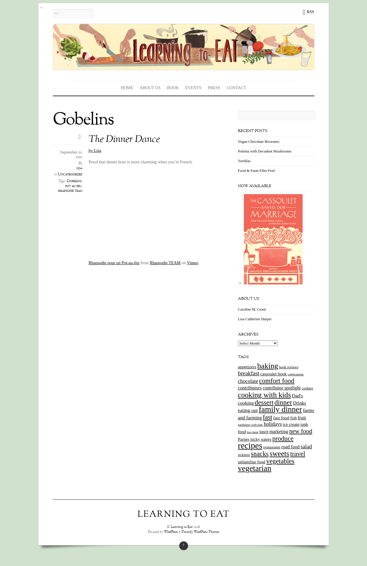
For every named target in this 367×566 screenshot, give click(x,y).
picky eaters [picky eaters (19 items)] (261, 439)
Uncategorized (70, 174)
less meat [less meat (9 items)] (252, 432)
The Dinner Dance (124, 140)
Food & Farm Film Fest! (256, 170)
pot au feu (73, 186)
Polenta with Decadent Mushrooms (264, 151)
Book (173, 87)
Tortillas (244, 161)
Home (127, 87)
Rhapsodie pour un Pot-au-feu (114, 262)
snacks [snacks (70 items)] (260, 453)
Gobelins (74, 181)
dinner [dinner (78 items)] (283, 402)
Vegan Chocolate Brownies (258, 141)
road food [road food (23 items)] (290, 446)
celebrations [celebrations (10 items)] (296, 374)
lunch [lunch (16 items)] (264, 432)
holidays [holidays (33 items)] (273, 424)
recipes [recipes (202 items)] (250, 445)
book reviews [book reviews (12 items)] (289, 367)
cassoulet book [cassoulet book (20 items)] (273, 373)
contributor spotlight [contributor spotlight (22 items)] (282, 387)
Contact (236, 87)
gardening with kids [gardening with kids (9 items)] (250, 424)
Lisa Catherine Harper (255, 319)
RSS (310, 11)
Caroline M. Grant (252, 309)
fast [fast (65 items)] (267, 417)
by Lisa (95, 150)
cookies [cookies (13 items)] (307, 388)
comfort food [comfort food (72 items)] (276, 380)
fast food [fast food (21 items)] (281, 417)
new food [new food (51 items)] (300, 431)
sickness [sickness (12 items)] (244, 455)
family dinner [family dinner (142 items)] (280, 409)
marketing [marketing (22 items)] (278, 431)
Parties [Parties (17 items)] (243, 439)
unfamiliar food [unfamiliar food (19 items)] (251, 462)
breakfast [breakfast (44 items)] (248, 373)
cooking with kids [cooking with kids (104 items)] (264, 395)
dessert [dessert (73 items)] (264, 402)
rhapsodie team (70, 191)
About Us (150, 87)
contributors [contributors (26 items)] (250, 388)
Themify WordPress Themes (200, 532)
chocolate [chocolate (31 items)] (248, 381)
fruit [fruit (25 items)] (302, 418)
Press (214, 87)
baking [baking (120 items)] (267, 366)
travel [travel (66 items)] (297, 453)
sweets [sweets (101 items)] (279, 453)
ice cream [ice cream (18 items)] (291, 424)
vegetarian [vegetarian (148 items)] (255, 468)
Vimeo (192, 262)
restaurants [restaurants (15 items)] (271, 447)
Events (193, 87)
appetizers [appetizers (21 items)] (247, 366)
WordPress (171, 532)
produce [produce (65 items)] (283, 438)
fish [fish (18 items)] (293, 418)
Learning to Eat (182, 527)
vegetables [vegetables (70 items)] (280, 461)
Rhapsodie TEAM (165, 262)
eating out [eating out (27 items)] (248, 410)
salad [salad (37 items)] (306, 446)
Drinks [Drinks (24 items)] (299, 403)
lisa (79, 168)
